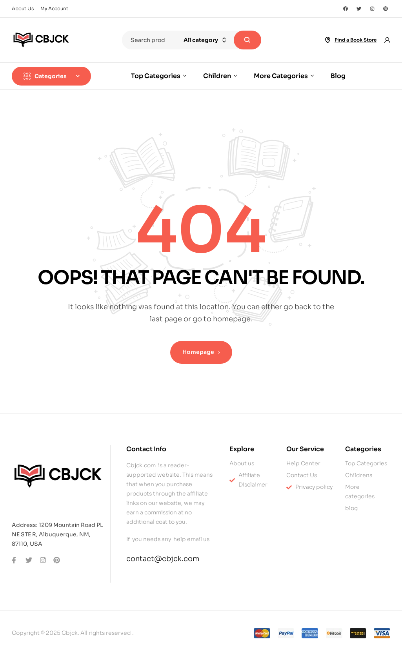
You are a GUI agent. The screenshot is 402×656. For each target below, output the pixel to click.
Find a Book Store (356, 40)
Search (247, 40)
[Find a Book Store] (327, 40)
